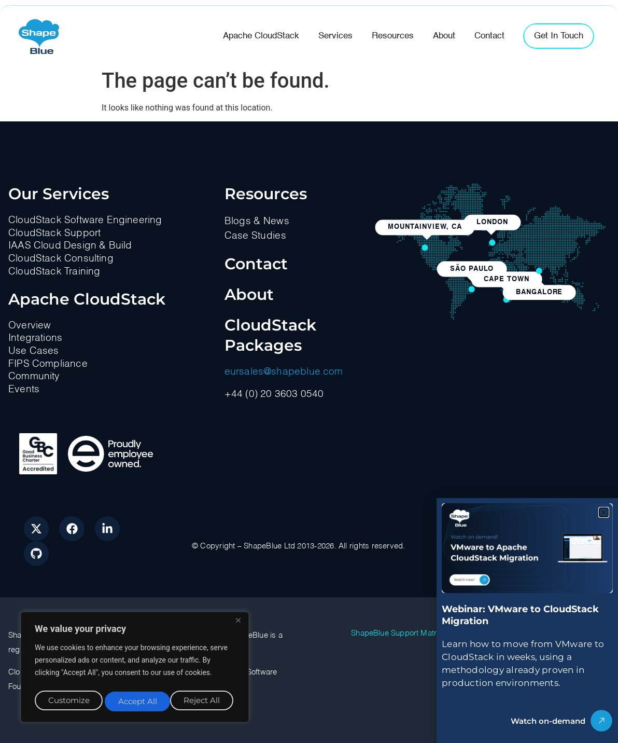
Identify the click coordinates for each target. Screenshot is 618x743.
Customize (68, 701)
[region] (135, 669)
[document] (309, 371)
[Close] (238, 625)
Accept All (203, 701)
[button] (604, 512)
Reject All (136, 701)
